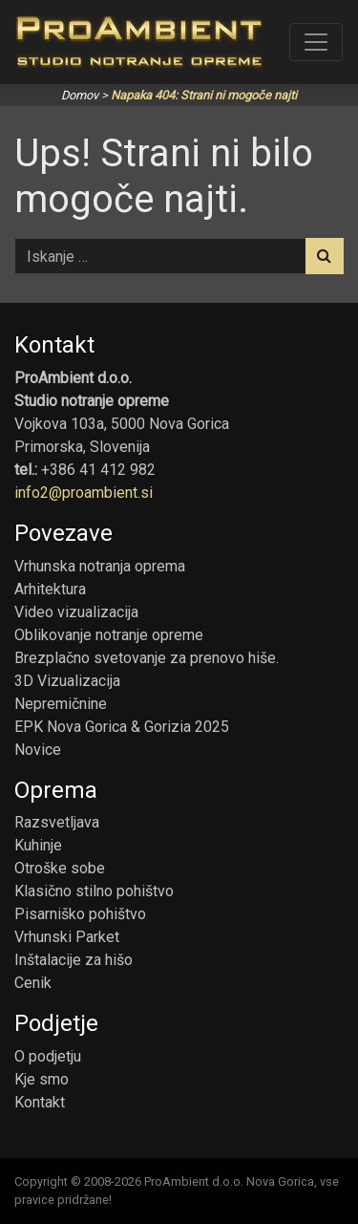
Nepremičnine (60, 704)
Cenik (33, 983)
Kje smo (41, 1079)
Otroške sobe (59, 868)
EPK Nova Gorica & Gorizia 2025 (121, 727)
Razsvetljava (56, 822)
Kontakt (39, 1102)
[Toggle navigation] (316, 42)
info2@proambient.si (83, 492)
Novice (37, 750)
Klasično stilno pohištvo (94, 891)
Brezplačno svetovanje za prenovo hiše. (146, 658)
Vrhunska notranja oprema (99, 566)
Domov (79, 95)
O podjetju (47, 1056)
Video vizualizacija (76, 612)
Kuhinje (38, 845)
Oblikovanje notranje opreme (108, 635)
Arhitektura (50, 589)
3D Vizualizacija (67, 681)
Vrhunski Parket (66, 937)
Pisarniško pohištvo (80, 914)
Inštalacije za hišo (73, 960)
